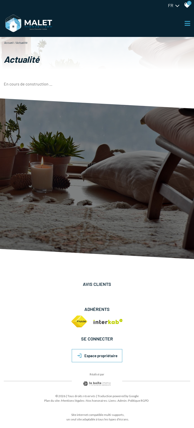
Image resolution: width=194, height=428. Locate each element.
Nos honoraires (96, 400)
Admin (122, 400)
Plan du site (52, 400)
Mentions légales (72, 400)
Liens (112, 400)
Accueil (9, 42)
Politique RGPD (138, 400)
